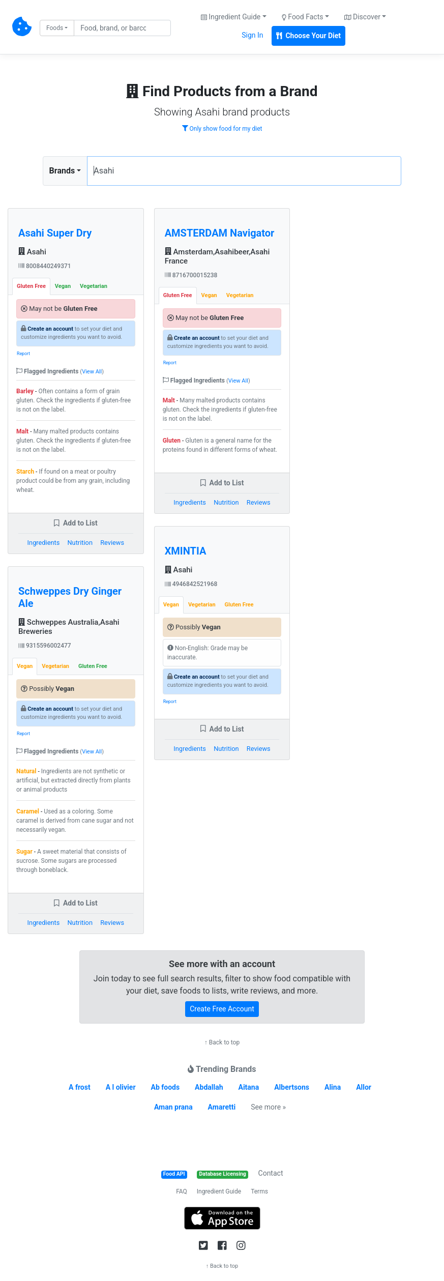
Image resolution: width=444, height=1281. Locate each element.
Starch (25, 471)
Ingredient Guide (219, 1191)
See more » (268, 1107)
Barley (25, 391)
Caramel (27, 811)
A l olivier (121, 1087)
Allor (363, 1087)
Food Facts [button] (302, 17)
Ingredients (43, 542)
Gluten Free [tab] (31, 286)
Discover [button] (362, 17)
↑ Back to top (222, 1042)
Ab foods (165, 1087)
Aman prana (173, 1107)
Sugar (24, 851)
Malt (22, 431)
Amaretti (222, 1107)
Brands (62, 171)
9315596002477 (44, 645)
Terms (259, 1191)
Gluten (172, 440)
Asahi (32, 251)
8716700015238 (191, 275)
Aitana (248, 1087)
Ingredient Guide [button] (230, 17)
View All (92, 371)
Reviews (112, 542)
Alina (332, 1087)
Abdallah (209, 1087)
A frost (80, 1087)
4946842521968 (191, 584)
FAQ (181, 1191)
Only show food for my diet (222, 128)
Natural (26, 771)
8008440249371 (44, 266)
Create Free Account (222, 1009)
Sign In (252, 35)
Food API (174, 1174)
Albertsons (291, 1087)
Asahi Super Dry (55, 233)
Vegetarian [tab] (93, 286)
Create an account (50, 329)
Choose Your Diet (308, 36)
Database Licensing (222, 1174)
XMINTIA (185, 551)
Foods (54, 28)
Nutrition (79, 542)
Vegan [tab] (63, 286)
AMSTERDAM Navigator (220, 233)
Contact (270, 1173)
